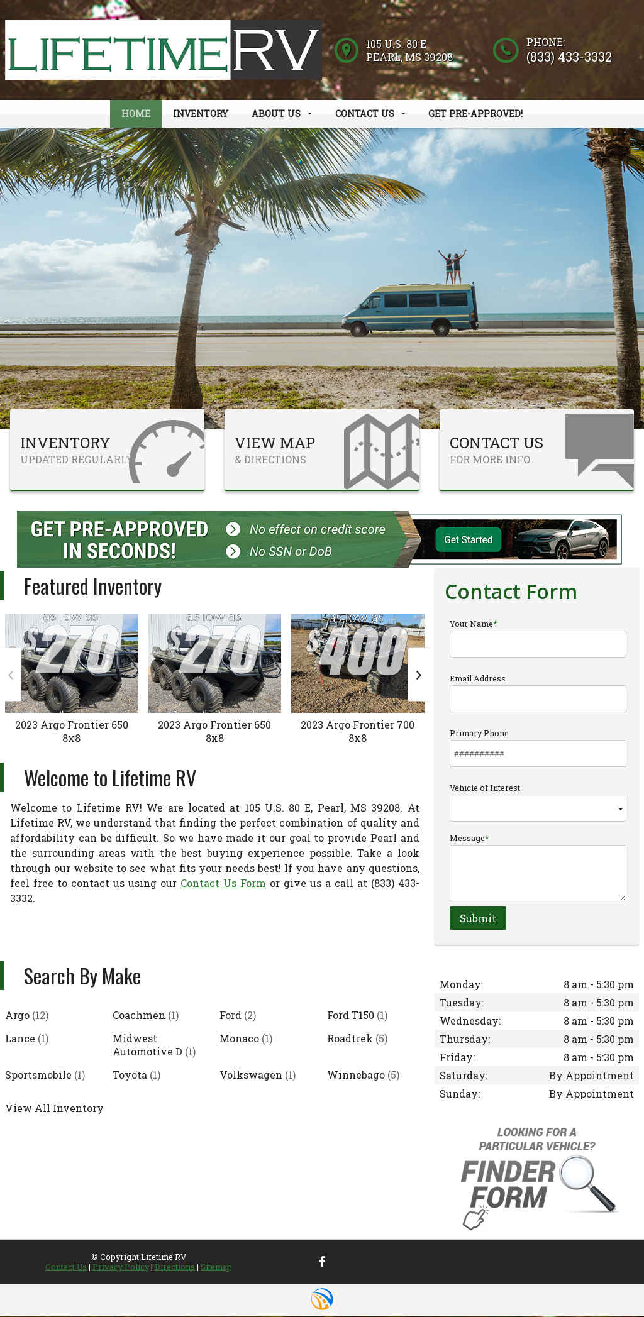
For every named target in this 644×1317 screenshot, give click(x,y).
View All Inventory (54, 1109)
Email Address (538, 694)
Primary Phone (538, 748)
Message (538, 868)
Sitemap (216, 1268)
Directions (175, 1268)
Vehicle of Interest (538, 803)
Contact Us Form (223, 884)
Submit (478, 918)
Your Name (538, 639)
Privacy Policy (120, 1268)
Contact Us (66, 1268)
